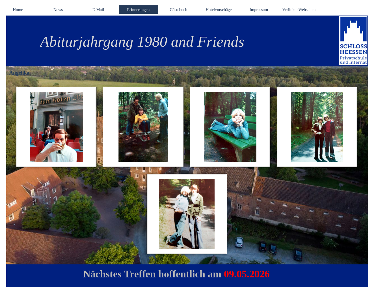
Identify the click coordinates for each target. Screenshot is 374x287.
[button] (56, 127)
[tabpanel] (180, 41)
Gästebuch (178, 9)
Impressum (259, 9)
